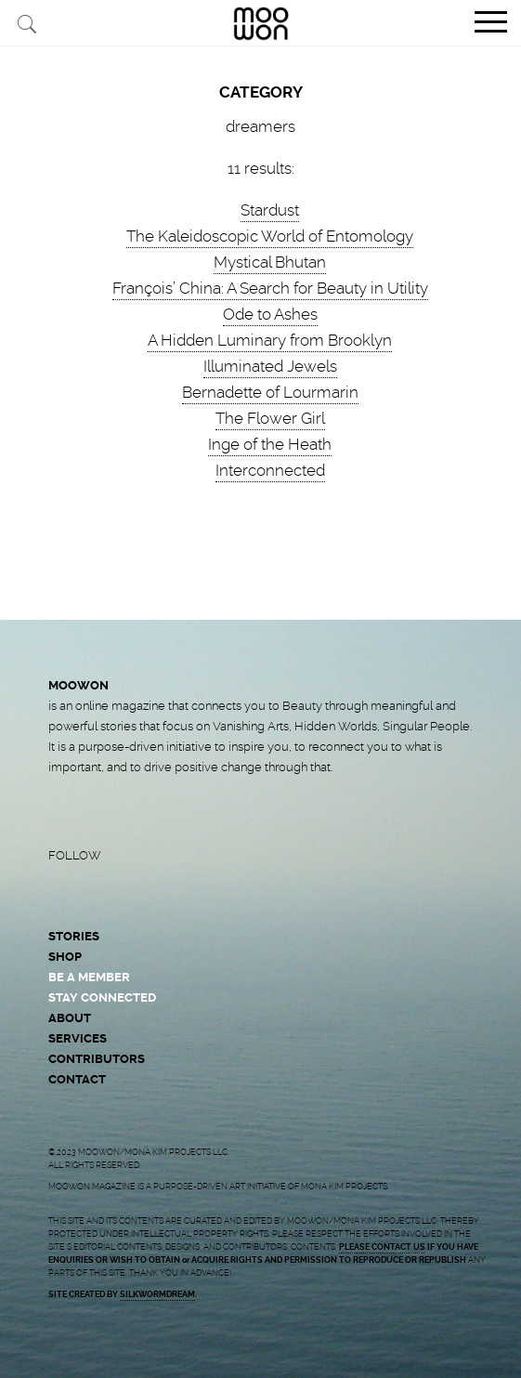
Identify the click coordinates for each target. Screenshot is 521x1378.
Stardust (270, 210)
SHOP (65, 957)
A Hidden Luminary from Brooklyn (270, 340)
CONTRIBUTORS (96, 1059)
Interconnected (270, 470)
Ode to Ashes (270, 314)
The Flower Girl (270, 418)
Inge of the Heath (270, 444)
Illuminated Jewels (270, 366)
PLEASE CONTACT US (382, 1247)
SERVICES (77, 1038)
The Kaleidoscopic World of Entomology (269, 236)
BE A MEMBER (89, 977)
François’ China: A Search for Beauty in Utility (270, 288)
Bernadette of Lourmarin (270, 392)
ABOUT (69, 1018)
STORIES (73, 936)
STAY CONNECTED (102, 997)
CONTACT (77, 1079)
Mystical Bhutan (270, 262)
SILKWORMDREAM (157, 1294)
